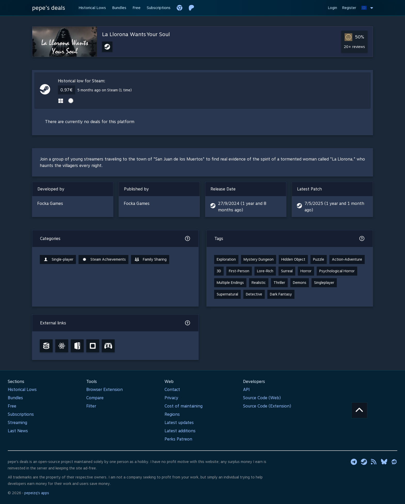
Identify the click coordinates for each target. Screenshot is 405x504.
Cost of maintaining (183, 406)
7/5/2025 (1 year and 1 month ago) (334, 206)
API (246, 389)
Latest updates (179, 422)
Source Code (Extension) (267, 406)
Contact (172, 389)
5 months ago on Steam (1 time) (104, 90)
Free (12, 406)
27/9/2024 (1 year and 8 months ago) (242, 206)
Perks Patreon (178, 439)
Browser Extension (104, 389)
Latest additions (180, 430)
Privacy (171, 397)
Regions (172, 414)
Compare (95, 397)
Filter (91, 406)
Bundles (15, 397)
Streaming (17, 422)
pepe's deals (48, 7)
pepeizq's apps (36, 493)
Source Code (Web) (262, 397)
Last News (18, 430)
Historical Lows (22, 389)
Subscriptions (21, 414)
